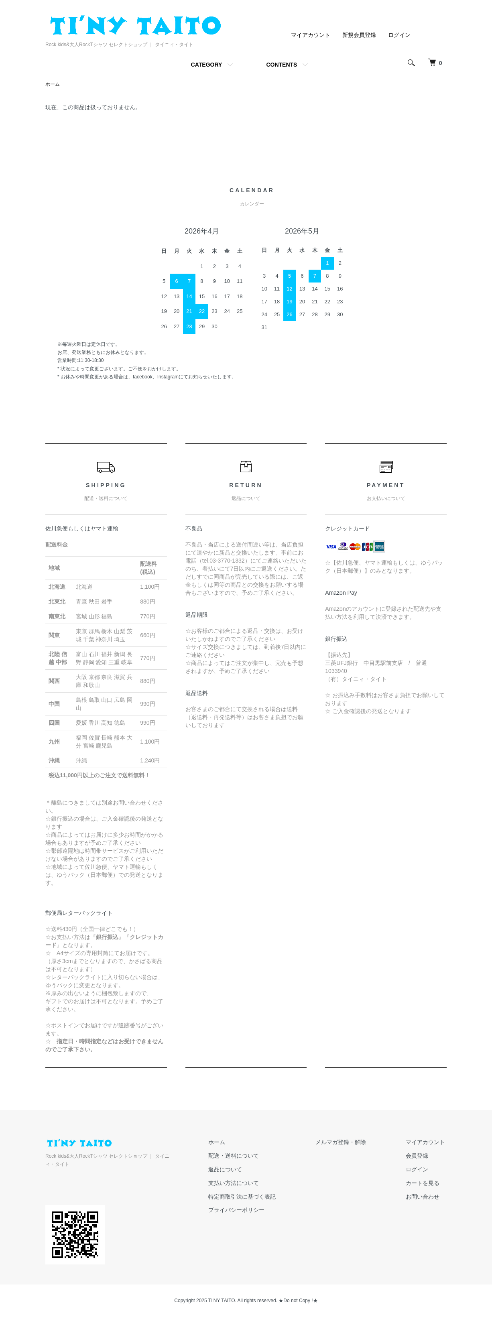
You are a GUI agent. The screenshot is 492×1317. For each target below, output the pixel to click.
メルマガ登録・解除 (346, 1142)
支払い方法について (242, 1183)
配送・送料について (242, 1156)
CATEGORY (206, 64)
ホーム (52, 84)
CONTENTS (281, 64)
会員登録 (418, 1156)
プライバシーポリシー (245, 1210)
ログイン (399, 35)
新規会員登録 (359, 35)
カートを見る (424, 1183)
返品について (234, 1170)
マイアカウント (310, 35)
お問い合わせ (424, 1196)
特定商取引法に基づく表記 (251, 1196)
